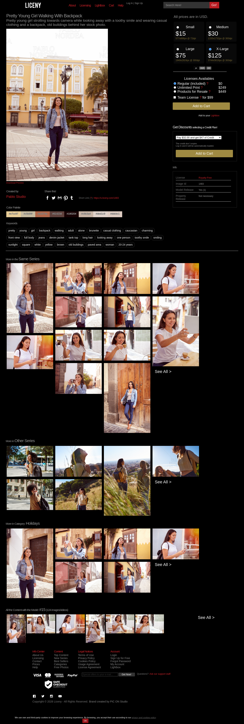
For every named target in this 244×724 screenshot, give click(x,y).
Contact (37, 661)
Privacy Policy (86, 658)
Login (113, 655)
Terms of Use (86, 655)
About (72, 5)
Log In (129, 3)
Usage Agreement (88, 664)
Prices (36, 664)
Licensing (85, 5)
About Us (37, 655)
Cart (111, 5)
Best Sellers (61, 661)
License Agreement (89, 667)
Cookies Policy (87, 661)
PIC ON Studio (119, 701)
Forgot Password (120, 661)
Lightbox (100, 5)
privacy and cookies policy (144, 717)
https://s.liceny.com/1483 (106, 198)
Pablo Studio (16, 197)
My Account (117, 664)
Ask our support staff (159, 674)
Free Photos (61, 667)
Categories (60, 664)
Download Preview (15, 183)
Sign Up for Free (120, 658)
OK (85, 721)
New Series (61, 658)
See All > (163, 371)
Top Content (61, 655)
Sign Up (139, 3)
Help (120, 5)
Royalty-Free (205, 177)
